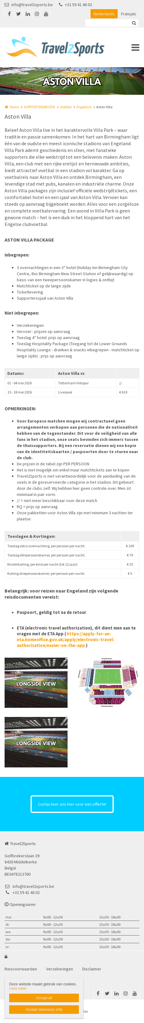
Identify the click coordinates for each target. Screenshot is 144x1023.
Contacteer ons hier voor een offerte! (72, 804)
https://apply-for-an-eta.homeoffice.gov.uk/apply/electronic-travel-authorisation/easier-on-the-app (66, 639)
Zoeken (133, 23)
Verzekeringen (59, 969)
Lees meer (18, 988)
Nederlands (104, 14)
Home (14, 107)
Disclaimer (91, 969)
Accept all (44, 998)
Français (128, 14)
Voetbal (66, 107)
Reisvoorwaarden (21, 969)
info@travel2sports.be (29, 4)
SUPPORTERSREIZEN (39, 107)
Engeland (83, 107)
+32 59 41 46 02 (75, 4)
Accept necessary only (44, 1009)
